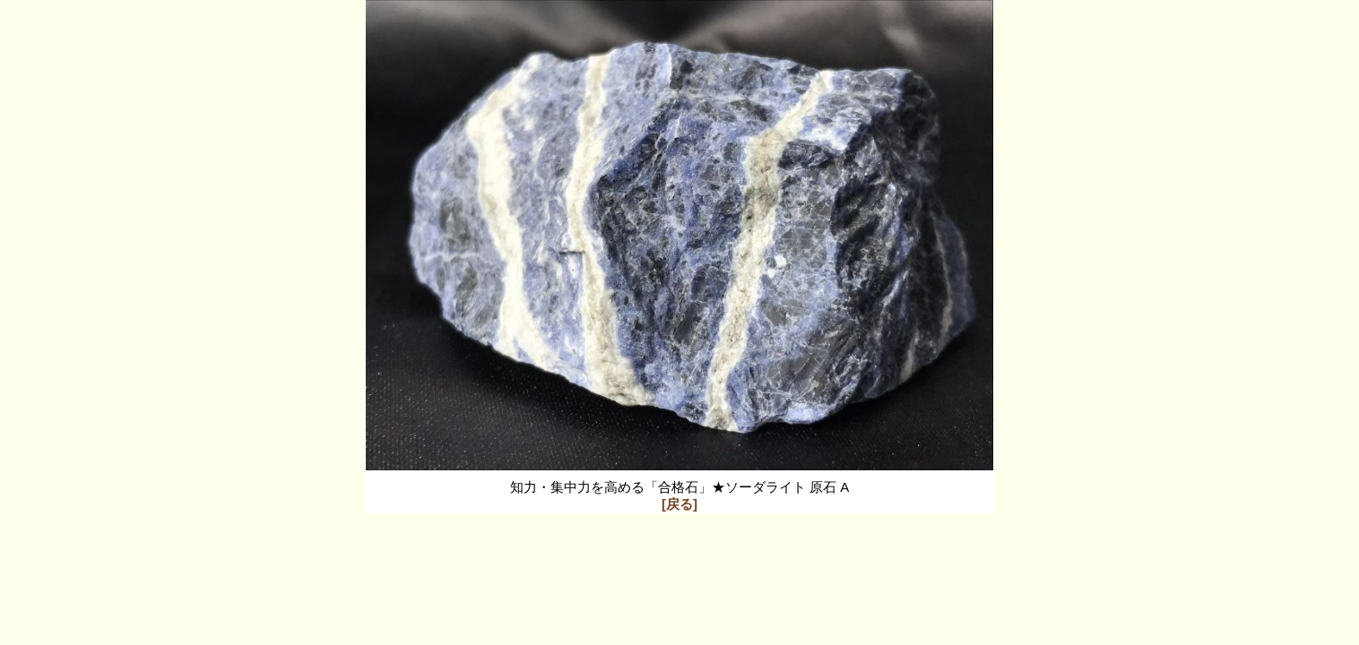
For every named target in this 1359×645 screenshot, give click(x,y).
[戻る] (679, 504)
